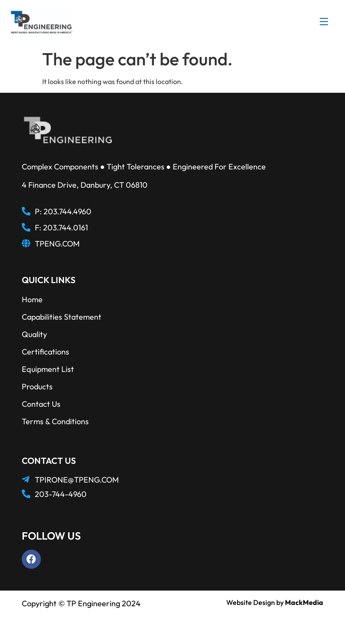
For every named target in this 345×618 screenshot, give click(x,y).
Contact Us (41, 404)
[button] (324, 23)
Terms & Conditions (55, 421)
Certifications (45, 352)
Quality (34, 334)
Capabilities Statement (61, 317)
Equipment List (48, 369)
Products (37, 387)
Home (32, 299)
